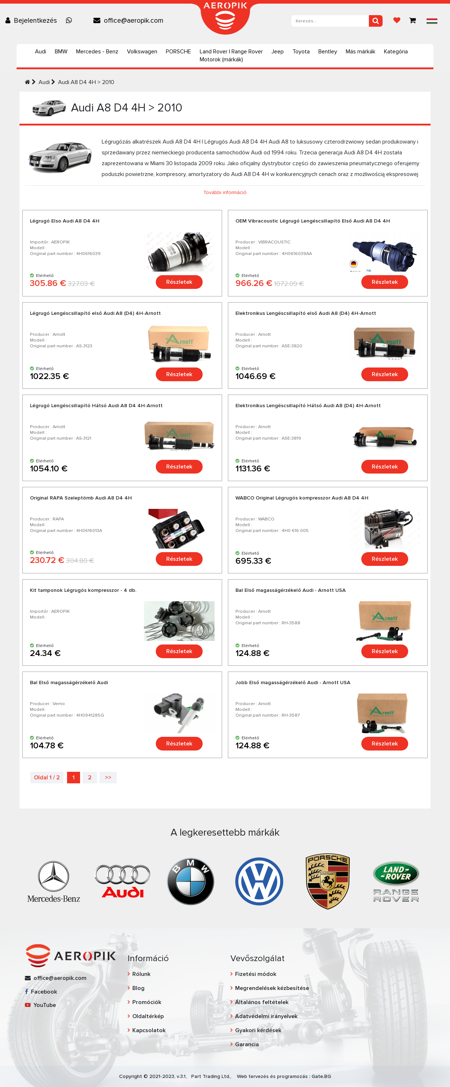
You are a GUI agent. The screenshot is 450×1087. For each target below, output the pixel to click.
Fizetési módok (255, 974)
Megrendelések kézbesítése (272, 988)
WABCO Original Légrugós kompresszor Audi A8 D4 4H (302, 498)
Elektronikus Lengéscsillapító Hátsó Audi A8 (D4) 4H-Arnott (308, 405)
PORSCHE (178, 51)
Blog (138, 988)
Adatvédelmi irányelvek (266, 1016)
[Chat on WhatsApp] (70, 20)
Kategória (396, 51)
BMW (61, 51)
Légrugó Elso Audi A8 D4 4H (65, 221)
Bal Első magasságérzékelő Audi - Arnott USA (290, 590)
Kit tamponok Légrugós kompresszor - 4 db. (83, 590)
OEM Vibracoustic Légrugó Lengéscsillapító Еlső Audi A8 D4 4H (312, 221)
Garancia (247, 1044)
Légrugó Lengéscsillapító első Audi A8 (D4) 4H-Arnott (95, 313)
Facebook (41, 991)
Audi (40, 51)
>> (108, 777)
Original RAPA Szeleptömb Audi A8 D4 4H (81, 498)
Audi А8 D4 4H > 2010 (86, 82)
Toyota (301, 51)
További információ (225, 192)
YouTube (40, 1005)
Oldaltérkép (148, 1016)
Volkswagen (142, 51)
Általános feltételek (261, 1002)
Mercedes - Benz (97, 51)
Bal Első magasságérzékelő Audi (69, 682)
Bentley (327, 51)
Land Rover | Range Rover (231, 51)
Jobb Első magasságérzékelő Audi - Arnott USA (292, 682)
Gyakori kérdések (258, 1030)
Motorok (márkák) (221, 59)
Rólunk (141, 974)
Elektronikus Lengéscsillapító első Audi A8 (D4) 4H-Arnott (305, 313)
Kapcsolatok (149, 1030)
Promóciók (146, 1002)
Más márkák (360, 51)
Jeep (278, 51)
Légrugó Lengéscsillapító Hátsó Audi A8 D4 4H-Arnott (96, 405)
